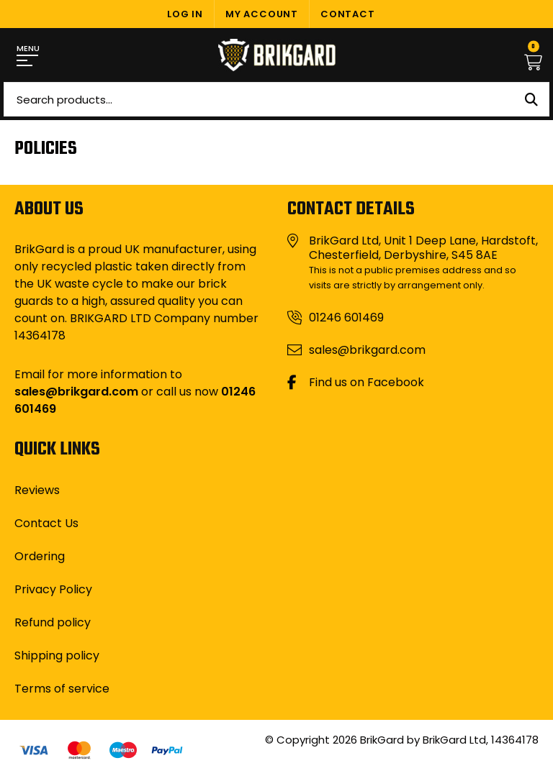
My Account (261, 14)
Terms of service (61, 688)
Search (531, 99)
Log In (185, 14)
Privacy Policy (53, 589)
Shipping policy (56, 655)
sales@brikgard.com (76, 391)
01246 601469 (346, 318)
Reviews (37, 490)
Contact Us (46, 523)
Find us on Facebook (366, 382)
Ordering (39, 556)
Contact (347, 14)
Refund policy (52, 622)
